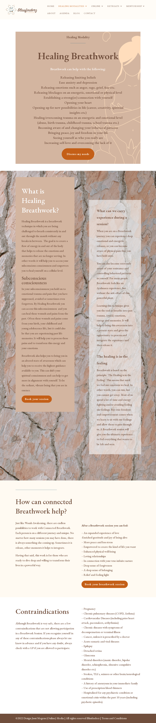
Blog (76, 13)
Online (95, 6)
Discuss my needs (78, 154)
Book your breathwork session (105, 584)
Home (50, 6)
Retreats (113, 6)
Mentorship (134, 6)
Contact (89, 13)
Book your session (37, 399)
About (51, 13)
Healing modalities (71, 6)
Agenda (64, 13)
